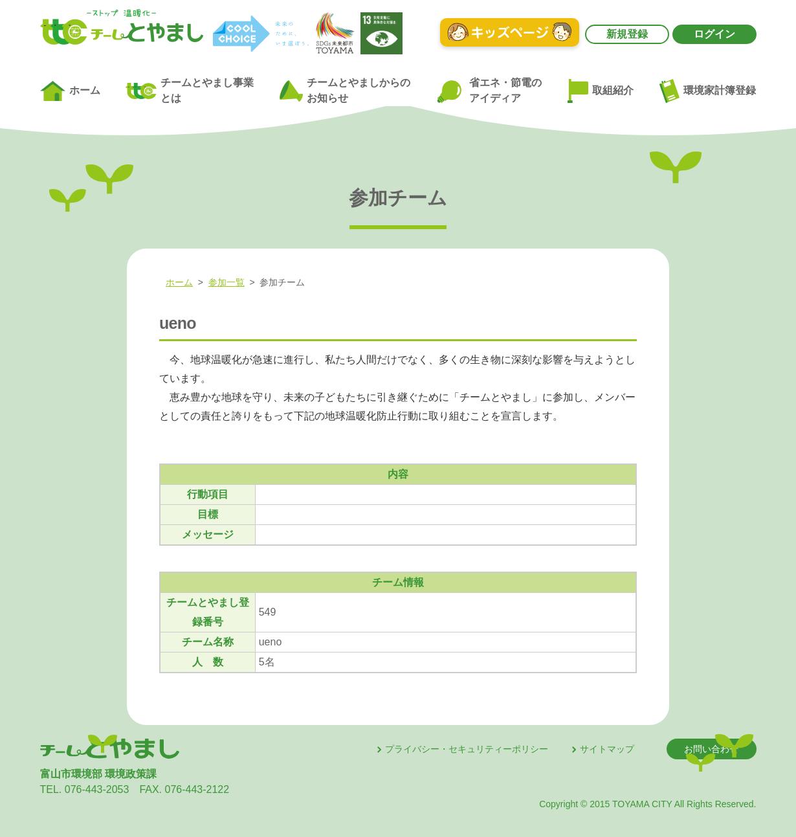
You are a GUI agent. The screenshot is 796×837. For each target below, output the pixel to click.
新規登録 (627, 33)
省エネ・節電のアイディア (489, 91)
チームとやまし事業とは (190, 90)
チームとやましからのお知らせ (345, 90)
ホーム (70, 91)
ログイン (714, 33)
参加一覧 (226, 282)
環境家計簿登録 (708, 90)
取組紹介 (601, 91)
